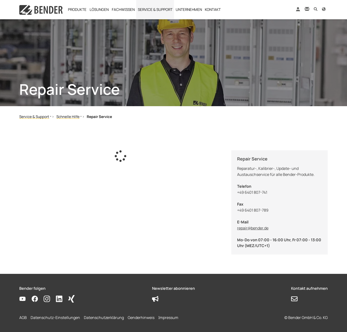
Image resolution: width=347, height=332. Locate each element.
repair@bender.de (252, 228)
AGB (23, 317)
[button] (316, 9)
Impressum (168, 317)
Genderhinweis (141, 317)
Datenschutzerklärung (104, 317)
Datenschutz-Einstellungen (55, 317)
